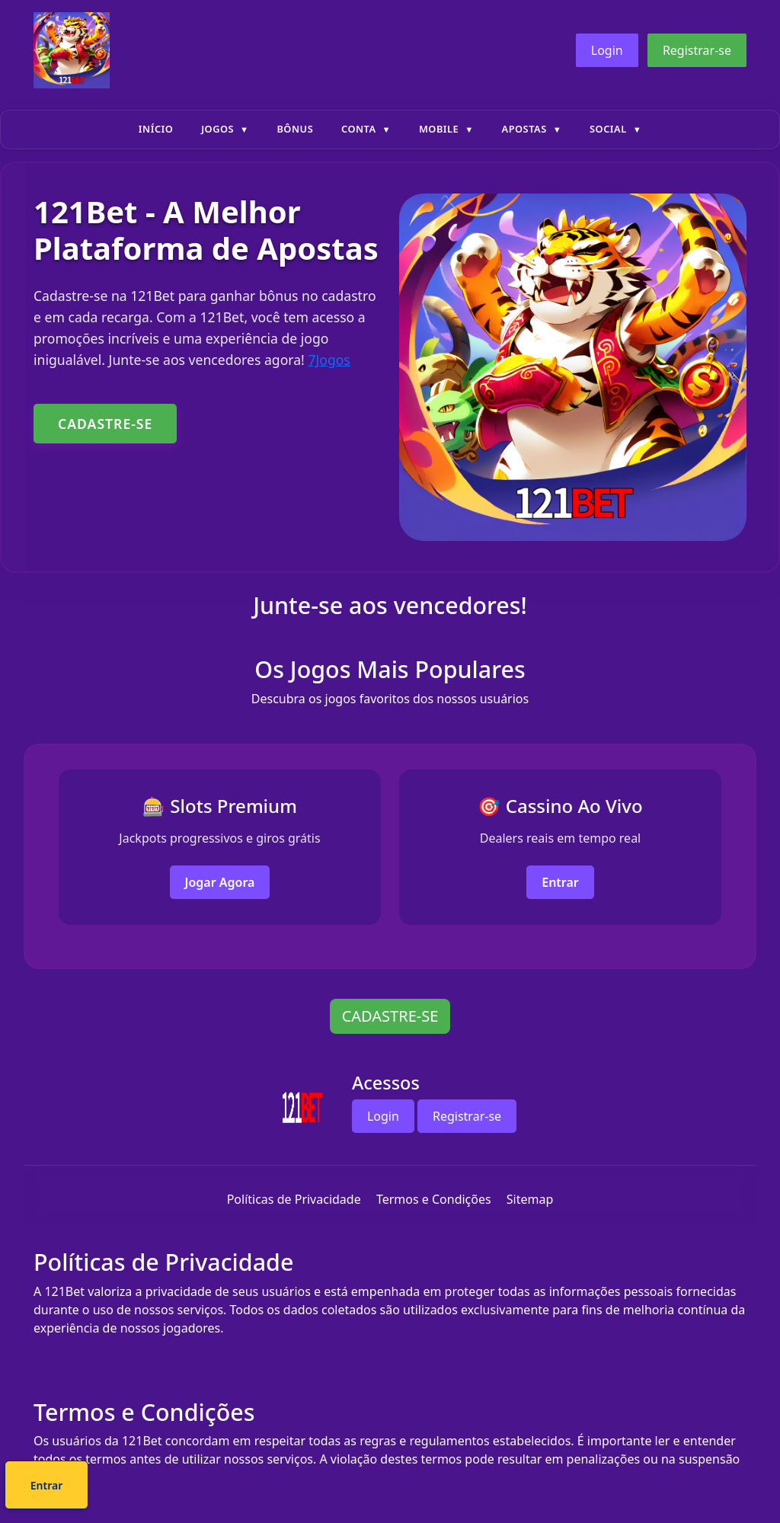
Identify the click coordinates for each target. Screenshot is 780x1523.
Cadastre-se (343, 1487)
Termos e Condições (433, 1199)
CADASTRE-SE (105, 423)
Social (608, 129)
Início (156, 129)
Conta (358, 129)
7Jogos (329, 359)
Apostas (524, 129)
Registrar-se (697, 50)
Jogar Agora (220, 882)
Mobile (439, 129)
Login (607, 50)
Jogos (217, 129)
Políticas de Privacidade (294, 1199)
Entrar (560, 882)
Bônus (295, 129)
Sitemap (530, 1199)
